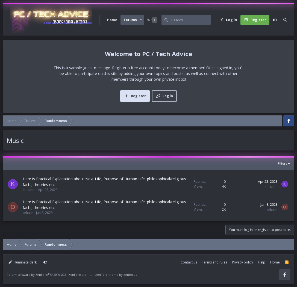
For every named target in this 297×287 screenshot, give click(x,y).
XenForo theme (106, 274)
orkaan (28, 212)
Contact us (189, 262)
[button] (141, 20)
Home (112, 20)
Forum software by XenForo (47, 274)
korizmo (29, 189)
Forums (130, 20)
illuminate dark (22, 262)
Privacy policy (242, 262)
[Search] (191, 20)
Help (261, 262)
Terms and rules (214, 262)
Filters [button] (282, 163)
